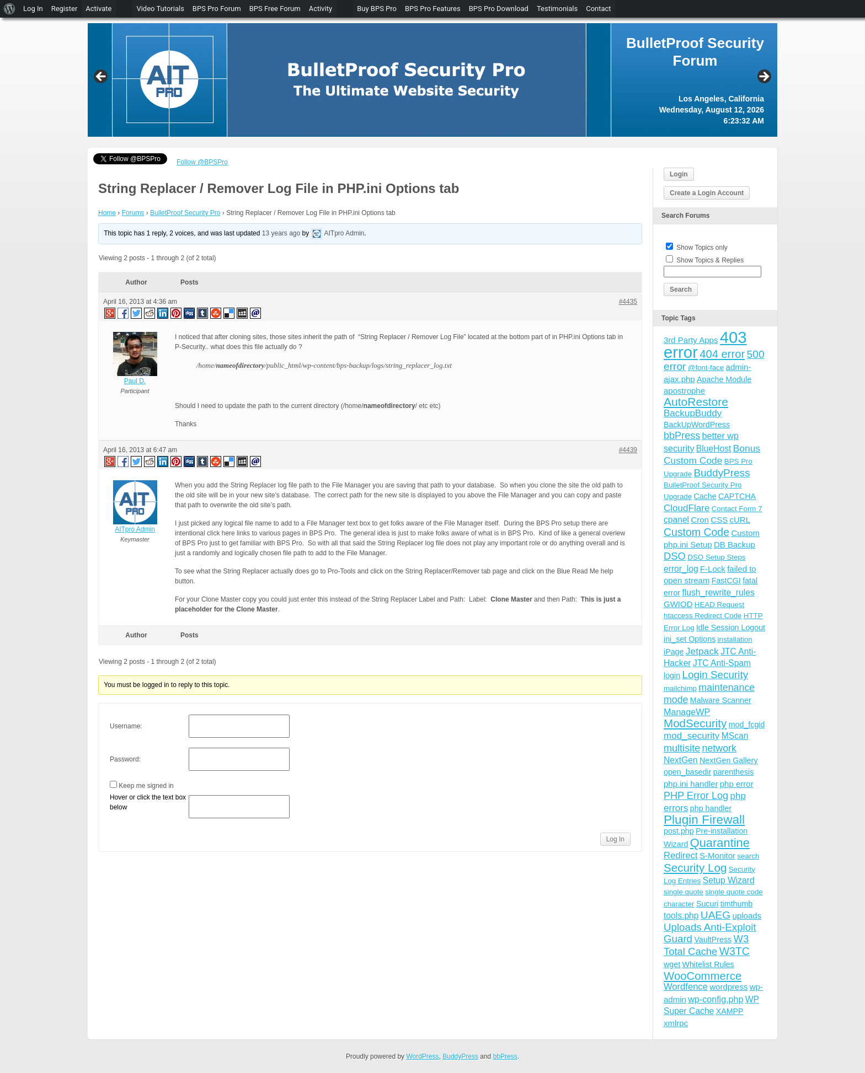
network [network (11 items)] (719, 748)
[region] (432, 80)
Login (679, 174)
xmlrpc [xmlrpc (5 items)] (676, 1023)
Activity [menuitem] (321, 8)
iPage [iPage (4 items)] (674, 651)
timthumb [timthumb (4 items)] (736, 903)
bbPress (505, 1056)
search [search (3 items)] (748, 856)
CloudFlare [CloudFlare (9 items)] (686, 508)
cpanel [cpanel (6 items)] (676, 519)
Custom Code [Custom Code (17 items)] (696, 532)
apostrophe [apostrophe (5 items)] (684, 390)
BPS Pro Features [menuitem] (433, 8)
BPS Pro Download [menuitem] (498, 8)
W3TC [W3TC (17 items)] (734, 951)
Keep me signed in (146, 786)
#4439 (628, 450)
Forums (133, 213)
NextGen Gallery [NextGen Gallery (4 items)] (728, 760)
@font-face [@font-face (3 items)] (706, 367)
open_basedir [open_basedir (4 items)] (687, 772)
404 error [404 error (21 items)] (722, 354)
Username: (126, 726)
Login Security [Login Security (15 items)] (715, 674)
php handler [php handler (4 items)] (710, 808)
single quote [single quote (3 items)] (683, 892)
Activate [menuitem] (98, 8)
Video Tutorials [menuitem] (160, 8)
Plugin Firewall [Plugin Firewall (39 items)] (704, 820)
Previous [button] (101, 77)
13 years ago (281, 233)
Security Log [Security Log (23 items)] (695, 867)
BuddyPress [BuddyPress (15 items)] (721, 473)
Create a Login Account (707, 193)
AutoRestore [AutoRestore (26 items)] (696, 401)
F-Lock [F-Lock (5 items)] (712, 568)
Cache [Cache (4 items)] (704, 496)
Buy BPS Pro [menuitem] (377, 8)
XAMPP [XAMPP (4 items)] (730, 1011)
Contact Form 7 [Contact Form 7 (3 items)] (737, 509)
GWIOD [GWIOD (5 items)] (678, 604)
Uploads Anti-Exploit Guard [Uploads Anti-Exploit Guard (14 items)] (710, 932)
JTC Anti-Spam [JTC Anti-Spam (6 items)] (722, 663)
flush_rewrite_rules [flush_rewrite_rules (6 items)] (718, 592)
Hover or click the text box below (148, 802)
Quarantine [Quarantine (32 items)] (720, 843)
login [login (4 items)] (672, 675)
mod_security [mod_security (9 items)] (691, 736)
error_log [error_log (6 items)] (681, 568)
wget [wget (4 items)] (672, 964)
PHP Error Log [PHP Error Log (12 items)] (696, 795)
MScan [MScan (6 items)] (735, 736)
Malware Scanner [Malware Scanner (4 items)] (720, 700)
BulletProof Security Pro (185, 213)
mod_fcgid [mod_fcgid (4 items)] (747, 724)
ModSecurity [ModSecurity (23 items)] (695, 723)
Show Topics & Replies (710, 260)
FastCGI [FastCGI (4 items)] (726, 580)
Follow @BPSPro (202, 162)
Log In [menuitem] (33, 8)
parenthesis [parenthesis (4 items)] (733, 772)
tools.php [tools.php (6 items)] (681, 915)
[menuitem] (9, 9)
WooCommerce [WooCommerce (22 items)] (702, 976)
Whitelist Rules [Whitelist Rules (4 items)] (708, 964)
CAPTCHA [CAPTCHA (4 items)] (737, 496)
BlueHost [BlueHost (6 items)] (713, 448)
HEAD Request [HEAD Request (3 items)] (719, 604)
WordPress (422, 1056)
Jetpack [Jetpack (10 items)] (702, 651)
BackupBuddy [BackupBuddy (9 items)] (693, 413)
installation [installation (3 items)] (735, 639)
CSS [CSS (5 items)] (719, 519)
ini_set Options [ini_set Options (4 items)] (690, 639)
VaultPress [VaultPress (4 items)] (712, 939)
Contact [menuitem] (598, 8)
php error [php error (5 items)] (737, 783)
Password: (125, 759)
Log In (615, 839)
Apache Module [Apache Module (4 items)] (724, 379)
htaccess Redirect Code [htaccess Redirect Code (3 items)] (703, 615)
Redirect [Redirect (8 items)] (681, 855)
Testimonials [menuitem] (557, 8)
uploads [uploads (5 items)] (747, 915)
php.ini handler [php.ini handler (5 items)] (691, 783)
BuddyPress (460, 1056)
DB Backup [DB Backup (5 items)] (734, 544)
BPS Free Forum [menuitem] (275, 8)
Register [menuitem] (64, 8)
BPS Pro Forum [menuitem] (217, 8)
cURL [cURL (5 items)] (739, 519)
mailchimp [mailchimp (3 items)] (680, 688)
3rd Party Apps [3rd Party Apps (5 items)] (691, 340)
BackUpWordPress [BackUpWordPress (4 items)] (697, 424)
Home (107, 213)
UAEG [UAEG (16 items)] (715, 915)
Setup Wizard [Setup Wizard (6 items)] (729, 880)
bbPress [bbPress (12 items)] (682, 435)
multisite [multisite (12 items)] (682, 748)
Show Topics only (702, 247)
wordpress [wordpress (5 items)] (728, 986)
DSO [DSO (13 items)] (675, 556)
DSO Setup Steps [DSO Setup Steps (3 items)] (716, 557)
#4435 (628, 301)
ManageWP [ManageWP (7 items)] (687, 712)
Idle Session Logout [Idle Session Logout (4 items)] (730, 627)
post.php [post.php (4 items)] (679, 831)
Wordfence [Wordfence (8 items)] (686, 986)
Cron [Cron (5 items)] (700, 519)
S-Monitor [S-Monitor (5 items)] (717, 855)
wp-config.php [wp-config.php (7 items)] (715, 999)
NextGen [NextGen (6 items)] (681, 760)
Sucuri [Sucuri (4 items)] (707, 903)
